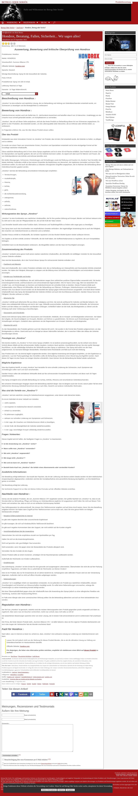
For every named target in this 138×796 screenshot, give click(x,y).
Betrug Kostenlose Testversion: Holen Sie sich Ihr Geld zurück (120, 177)
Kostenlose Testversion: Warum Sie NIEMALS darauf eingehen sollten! (116, 187)
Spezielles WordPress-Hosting (115, 183)
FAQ (121, 775)
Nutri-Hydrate (110, 117)
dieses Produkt (90, 650)
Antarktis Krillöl (111, 114)
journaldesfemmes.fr (26, 677)
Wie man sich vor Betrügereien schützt (118, 173)
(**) (49, 759)
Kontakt (130, 775)
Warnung (12, 22)
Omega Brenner (111, 106)
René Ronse (14, 656)
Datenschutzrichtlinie (110, 69)
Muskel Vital (110, 104)
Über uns (125, 775)
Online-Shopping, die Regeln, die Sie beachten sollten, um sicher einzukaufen (117, 191)
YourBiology (110, 120)
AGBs (117, 775)
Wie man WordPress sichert (114, 181)
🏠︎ (2, 22)
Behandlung (13, 674)
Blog (44, 22)
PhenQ (108, 96)
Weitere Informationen (49, 790)
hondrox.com (20, 66)
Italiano (39, 684)
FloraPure (109, 98)
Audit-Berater (36, 656)
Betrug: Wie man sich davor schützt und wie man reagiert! (119, 165)
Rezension (29, 22)
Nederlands (45, 684)
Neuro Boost (110, 90)
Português (52, 684)
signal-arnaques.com (38, 677)
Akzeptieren (70, 790)
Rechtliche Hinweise (121, 774)
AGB (59, 763)
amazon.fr (17, 677)
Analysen (19, 28)
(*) (20, 755)
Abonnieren (109, 63)
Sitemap (135, 775)
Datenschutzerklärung (46, 763)
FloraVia (108, 109)
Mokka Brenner (110, 101)
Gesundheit (20, 674)
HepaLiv (108, 93)
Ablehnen (61, 790)
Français (23, 684)
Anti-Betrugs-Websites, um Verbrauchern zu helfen (119, 170)
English (29, 684)
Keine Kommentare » (23, 672)
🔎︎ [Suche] (54, 22)
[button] (20, 22)
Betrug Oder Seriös (14, 2)
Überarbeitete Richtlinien (24, 656)
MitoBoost (109, 112)
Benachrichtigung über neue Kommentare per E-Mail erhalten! (26, 760)
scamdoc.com (48, 677)
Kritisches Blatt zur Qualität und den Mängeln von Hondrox (26, 679)
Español (34, 684)
